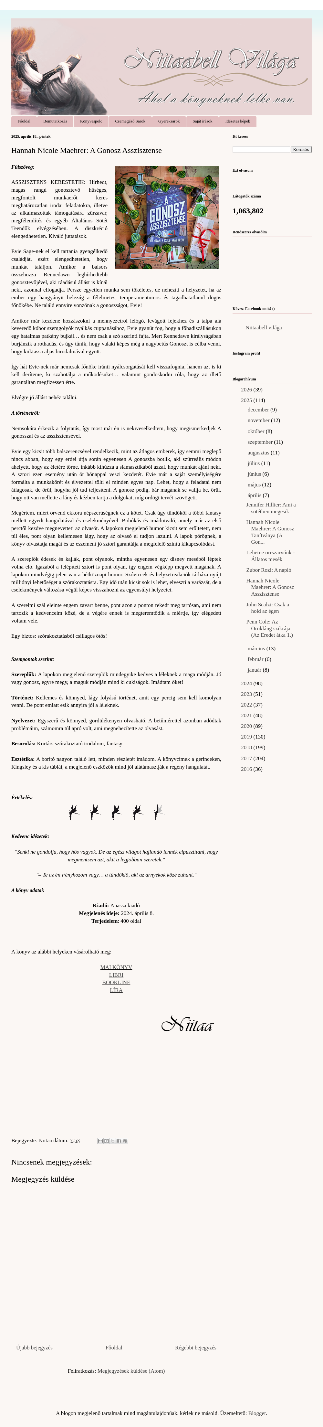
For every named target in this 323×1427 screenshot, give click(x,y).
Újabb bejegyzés (34, 1348)
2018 (247, 747)
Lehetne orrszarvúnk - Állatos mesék (270, 555)
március (257, 648)
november (259, 420)
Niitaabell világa (263, 328)
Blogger (257, 1413)
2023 (247, 694)
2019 (247, 737)
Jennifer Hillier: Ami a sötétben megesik (271, 508)
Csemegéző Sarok (130, 121)
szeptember (261, 442)
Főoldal (24, 121)
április (255, 495)
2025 (247, 400)
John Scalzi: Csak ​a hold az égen (267, 608)
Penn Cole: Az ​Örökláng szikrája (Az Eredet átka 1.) (269, 628)
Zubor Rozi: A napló (268, 570)
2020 (247, 726)
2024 (247, 683)
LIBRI (116, 975)
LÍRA (116, 990)
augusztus (259, 453)
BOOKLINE (116, 982)
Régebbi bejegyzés (195, 1348)
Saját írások (202, 121)
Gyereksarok (169, 121)
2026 (247, 390)
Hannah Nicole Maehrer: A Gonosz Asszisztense (270, 587)
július (254, 463)
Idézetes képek (237, 121)
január (255, 670)
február (256, 659)
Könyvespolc (91, 121)
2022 (247, 705)
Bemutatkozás (55, 121)
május (255, 485)
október (257, 431)
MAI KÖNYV (116, 967)
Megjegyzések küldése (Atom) (131, 1371)
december (259, 410)
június (255, 474)
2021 (247, 715)
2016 (247, 769)
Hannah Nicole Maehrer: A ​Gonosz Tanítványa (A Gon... (270, 532)
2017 (247, 758)
